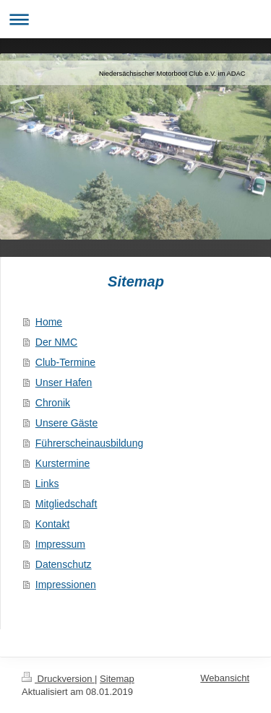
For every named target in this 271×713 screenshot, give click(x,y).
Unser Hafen (64, 382)
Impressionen (65, 584)
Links (47, 483)
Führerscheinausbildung (89, 443)
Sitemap (117, 678)
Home (48, 322)
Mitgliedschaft (66, 503)
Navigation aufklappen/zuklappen (135, 19)
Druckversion (58, 678)
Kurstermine (62, 463)
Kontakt (52, 524)
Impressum (60, 544)
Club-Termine (65, 362)
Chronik (52, 402)
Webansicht (224, 678)
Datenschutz (63, 564)
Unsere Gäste (66, 423)
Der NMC (56, 342)
